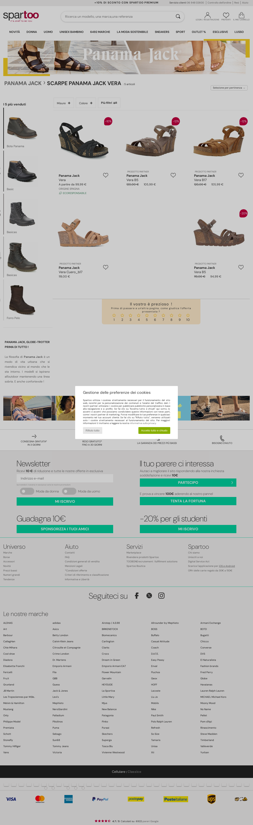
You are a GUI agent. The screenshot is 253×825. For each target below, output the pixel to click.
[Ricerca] (178, 17)
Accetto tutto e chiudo (154, 430)
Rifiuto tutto (92, 430)
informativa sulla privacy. (143, 423)
